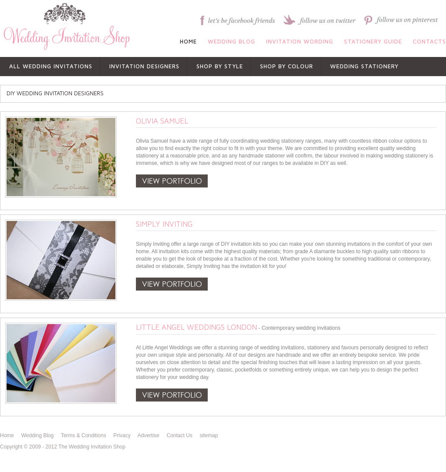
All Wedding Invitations (50, 66)
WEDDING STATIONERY (364, 66)
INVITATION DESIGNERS (144, 66)
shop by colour (286, 66)
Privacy (121, 435)
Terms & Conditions (83, 435)
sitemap (208, 435)
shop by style (219, 66)
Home (7, 435)
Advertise (148, 435)
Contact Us (179, 435)
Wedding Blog (37, 435)
